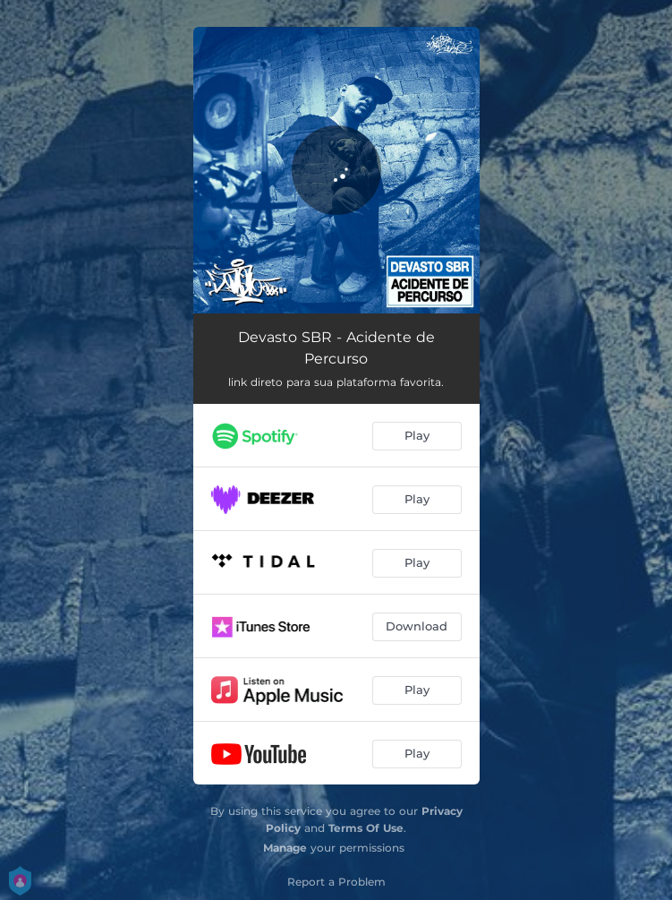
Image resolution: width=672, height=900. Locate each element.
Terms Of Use (366, 828)
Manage (285, 847)
